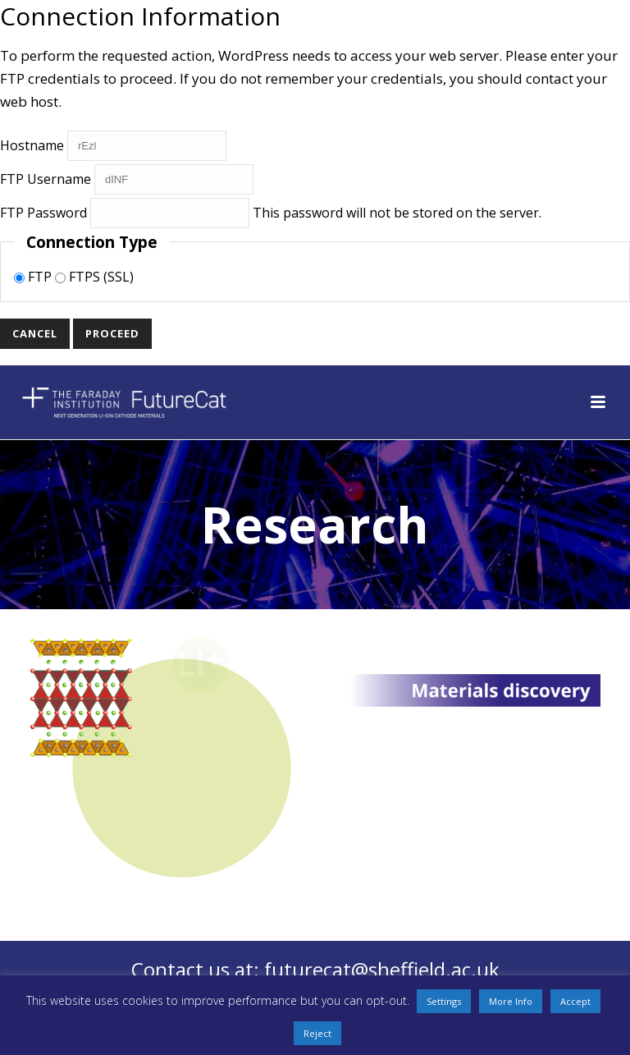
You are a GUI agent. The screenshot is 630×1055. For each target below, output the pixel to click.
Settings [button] (444, 1001)
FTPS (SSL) (94, 277)
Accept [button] (575, 1001)
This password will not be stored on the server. (270, 213)
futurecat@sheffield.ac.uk (382, 969)
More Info (510, 1001)
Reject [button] (317, 1033)
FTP (34, 277)
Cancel (34, 333)
